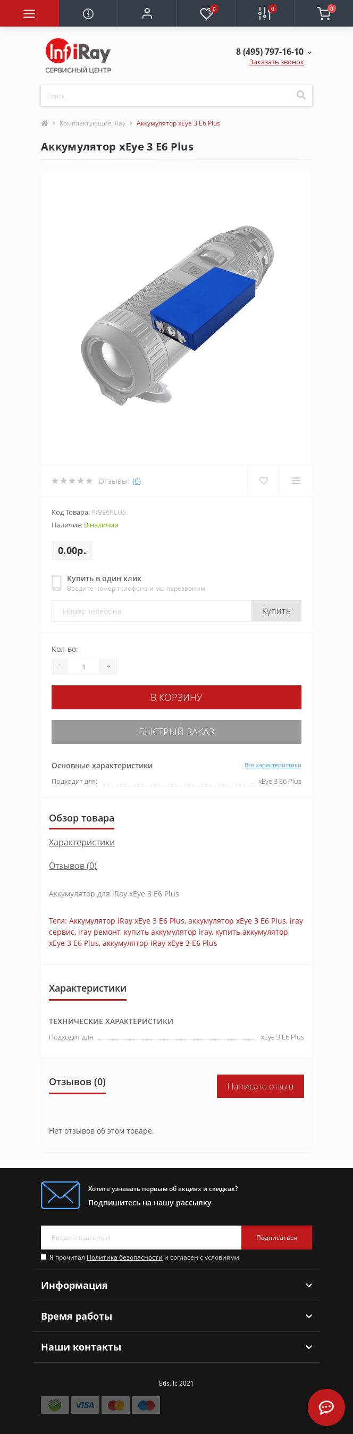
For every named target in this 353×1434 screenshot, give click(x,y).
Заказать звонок (276, 61)
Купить (276, 611)
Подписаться (276, 1237)
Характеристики (82, 842)
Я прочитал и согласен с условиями (144, 1257)
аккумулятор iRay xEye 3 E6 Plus (160, 943)
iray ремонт (99, 932)
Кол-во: (65, 649)
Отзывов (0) (73, 865)
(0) (136, 481)
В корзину (176, 697)
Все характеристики (273, 765)
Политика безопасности (125, 1257)
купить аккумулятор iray (168, 932)
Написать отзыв (260, 1086)
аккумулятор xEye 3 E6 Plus (237, 921)
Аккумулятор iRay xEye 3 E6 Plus (126, 921)
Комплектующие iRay (92, 123)
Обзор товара (81, 817)
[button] (146, 13)
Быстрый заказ (176, 731)
